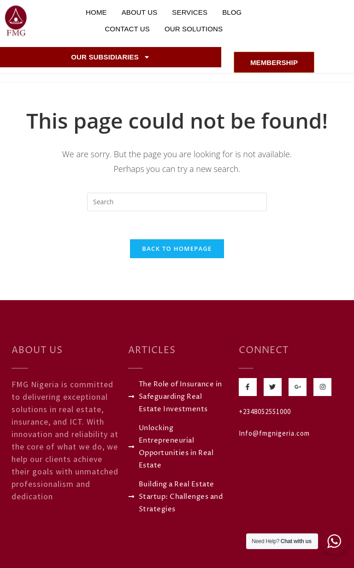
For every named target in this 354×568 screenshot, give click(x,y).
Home (96, 12)
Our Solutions (194, 29)
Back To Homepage (177, 248)
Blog (232, 12)
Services (189, 12)
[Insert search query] (177, 202)
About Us (140, 12)
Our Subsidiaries (110, 57)
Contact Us (127, 29)
